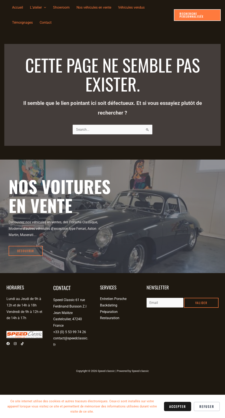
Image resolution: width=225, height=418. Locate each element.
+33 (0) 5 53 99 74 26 (69, 332)
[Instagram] (15, 343)
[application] (44, 7)
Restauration (109, 318)
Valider (201, 302)
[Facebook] (8, 343)
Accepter (177, 406)
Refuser (206, 406)
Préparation (109, 312)
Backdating (108, 305)
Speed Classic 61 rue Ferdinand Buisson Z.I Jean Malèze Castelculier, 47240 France (69, 313)
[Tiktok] (22, 343)
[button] (197, 15)
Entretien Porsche (113, 299)
